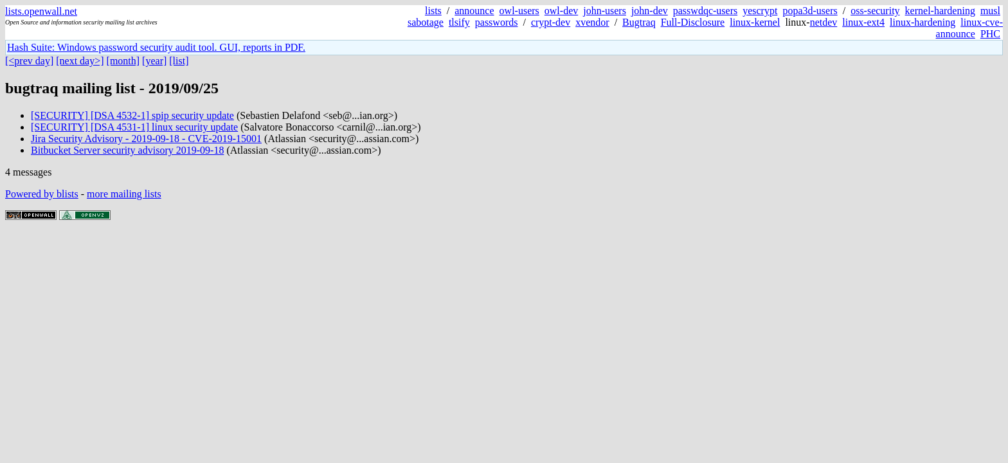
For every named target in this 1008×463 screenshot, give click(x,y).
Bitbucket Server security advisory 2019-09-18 (127, 150)
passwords (496, 22)
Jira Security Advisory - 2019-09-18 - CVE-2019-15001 (146, 138)
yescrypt (759, 10)
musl (990, 10)
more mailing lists (124, 193)
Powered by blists (41, 193)
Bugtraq (639, 22)
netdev (824, 22)
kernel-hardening (940, 10)
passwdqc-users (705, 10)
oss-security (875, 10)
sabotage (426, 22)
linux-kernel (755, 22)
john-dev (649, 10)
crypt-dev (550, 22)
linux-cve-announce (969, 28)
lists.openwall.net (41, 11)
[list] (178, 60)
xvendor (592, 22)
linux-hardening (922, 22)
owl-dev (561, 10)
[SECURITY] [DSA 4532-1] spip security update (132, 115)
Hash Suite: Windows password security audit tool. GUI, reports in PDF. (156, 47)
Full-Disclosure (693, 22)
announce (474, 10)
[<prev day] (29, 60)
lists (433, 10)
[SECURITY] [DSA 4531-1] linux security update (134, 127)
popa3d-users (809, 10)
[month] (123, 60)
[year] (154, 60)
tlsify (459, 22)
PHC (990, 33)
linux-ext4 (863, 22)
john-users (604, 10)
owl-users (519, 10)
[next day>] (80, 60)
